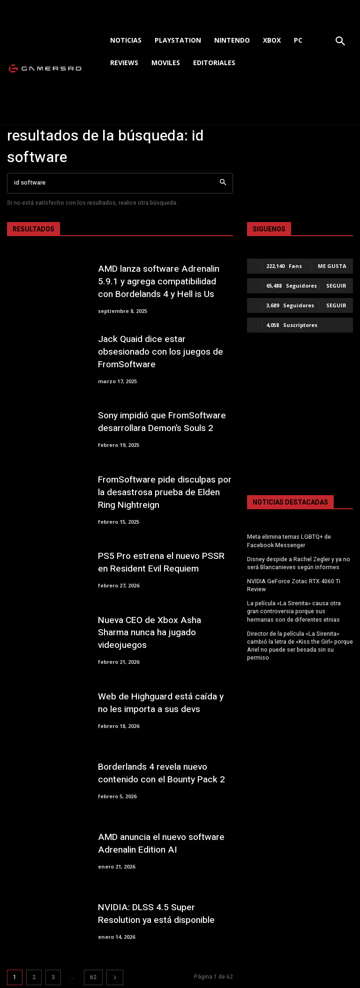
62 (93, 977)
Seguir (336, 285)
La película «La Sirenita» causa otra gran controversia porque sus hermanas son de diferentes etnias (294, 610)
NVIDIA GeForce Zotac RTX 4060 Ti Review (293, 585)
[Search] (223, 183)
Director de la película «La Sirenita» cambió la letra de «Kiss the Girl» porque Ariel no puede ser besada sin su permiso (299, 644)
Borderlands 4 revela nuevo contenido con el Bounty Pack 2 (161, 773)
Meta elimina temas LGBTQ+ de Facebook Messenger (288, 541)
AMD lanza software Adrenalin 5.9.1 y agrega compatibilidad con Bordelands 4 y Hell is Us (165, 281)
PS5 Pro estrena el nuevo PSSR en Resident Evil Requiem (161, 562)
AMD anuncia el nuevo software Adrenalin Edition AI (160, 843)
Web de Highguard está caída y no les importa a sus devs (160, 703)
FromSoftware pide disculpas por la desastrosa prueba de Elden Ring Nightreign (164, 492)
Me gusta (332, 265)
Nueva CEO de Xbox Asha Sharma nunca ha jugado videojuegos (165, 633)
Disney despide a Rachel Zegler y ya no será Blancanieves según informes (298, 563)
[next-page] (114, 977)
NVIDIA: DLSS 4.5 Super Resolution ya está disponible (155, 914)
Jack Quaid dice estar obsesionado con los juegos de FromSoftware (160, 352)
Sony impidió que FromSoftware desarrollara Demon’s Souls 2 (161, 422)
